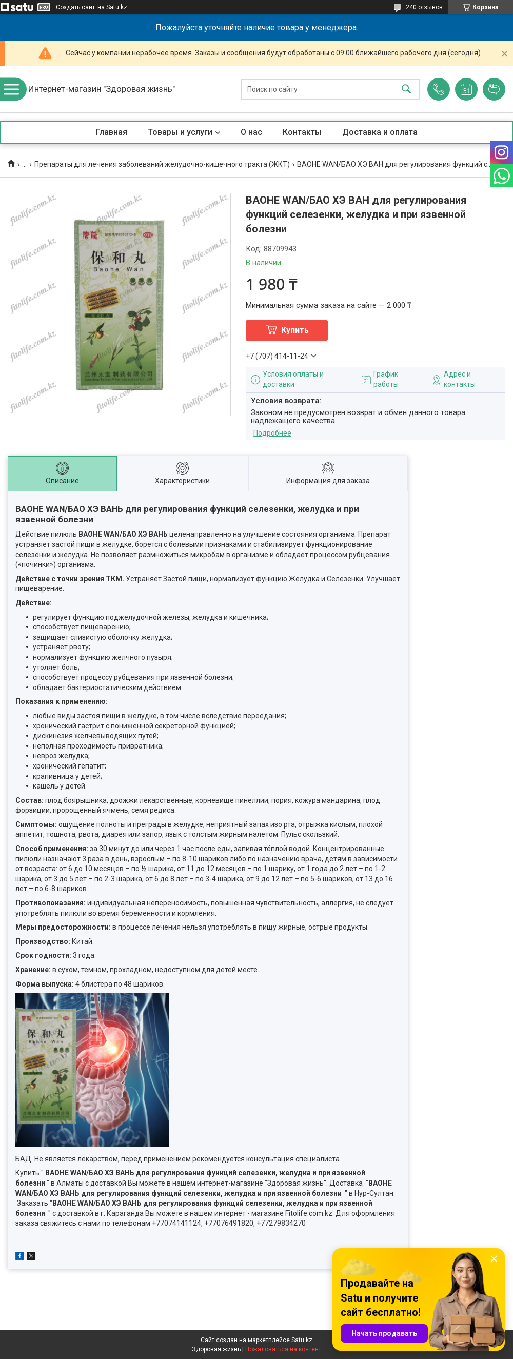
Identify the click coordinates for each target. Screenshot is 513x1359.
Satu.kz (301, 1340)
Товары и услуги (180, 132)
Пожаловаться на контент (283, 1349)
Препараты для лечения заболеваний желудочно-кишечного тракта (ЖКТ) (162, 164)
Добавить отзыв (494, 89)
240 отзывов (424, 7)
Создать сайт (75, 7)
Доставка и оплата (380, 132)
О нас (251, 132)
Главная (111, 132)
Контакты (302, 132)
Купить (295, 330)
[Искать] (406, 89)
